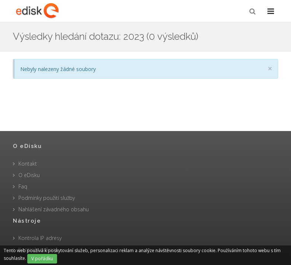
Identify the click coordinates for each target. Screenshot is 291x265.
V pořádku (42, 258)
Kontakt (27, 163)
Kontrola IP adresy (40, 237)
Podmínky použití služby (46, 197)
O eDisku (29, 175)
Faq (22, 186)
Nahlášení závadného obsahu (53, 209)
